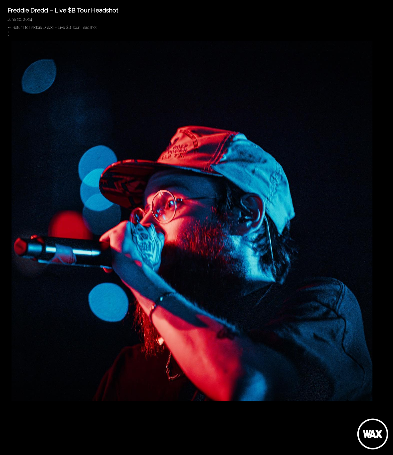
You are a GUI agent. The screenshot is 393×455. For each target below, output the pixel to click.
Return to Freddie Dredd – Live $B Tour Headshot (52, 27)
